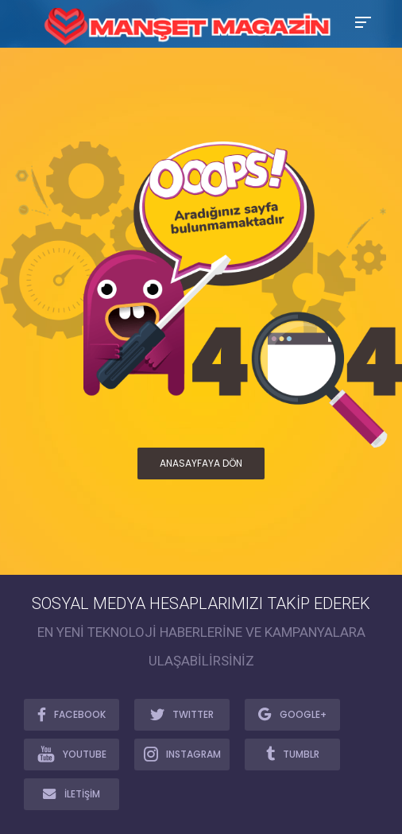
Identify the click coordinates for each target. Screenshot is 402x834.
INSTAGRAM (182, 753)
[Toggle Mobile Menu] (360, 21)
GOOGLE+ (292, 714)
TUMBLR (292, 753)
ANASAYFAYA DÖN (201, 463)
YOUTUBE (71, 753)
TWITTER (182, 714)
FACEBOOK (71, 714)
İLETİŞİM (71, 793)
